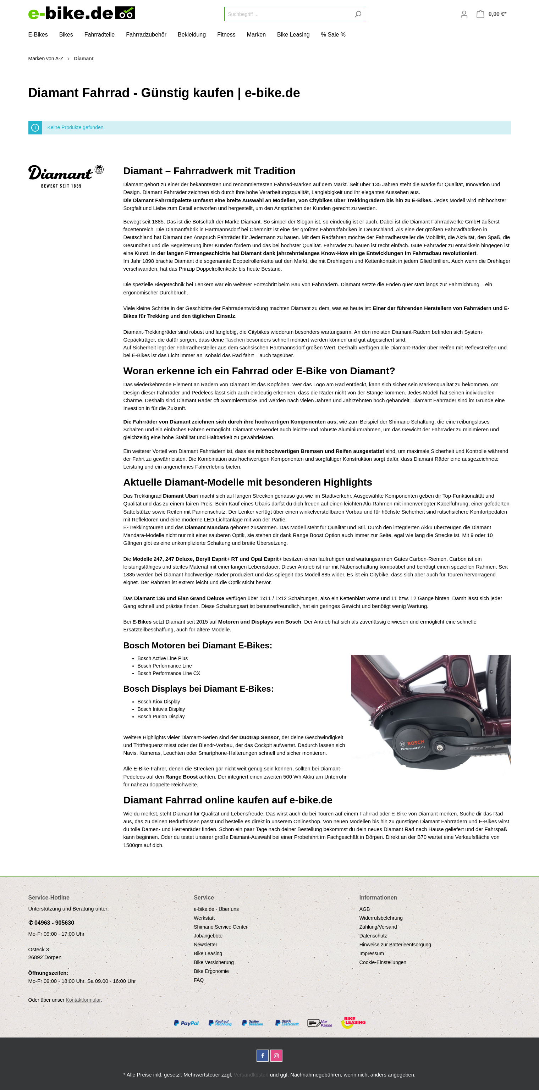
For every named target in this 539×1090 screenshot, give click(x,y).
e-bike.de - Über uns (216, 909)
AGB (364, 909)
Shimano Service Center (221, 927)
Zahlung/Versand (378, 927)
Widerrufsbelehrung (381, 918)
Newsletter (205, 944)
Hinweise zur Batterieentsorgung (395, 944)
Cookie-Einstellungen (382, 962)
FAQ (199, 980)
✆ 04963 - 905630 (51, 923)
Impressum (371, 953)
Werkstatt (204, 918)
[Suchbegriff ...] (287, 14)
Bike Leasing (208, 953)
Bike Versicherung (214, 962)
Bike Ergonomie (211, 971)
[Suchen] (358, 14)
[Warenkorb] (491, 14)
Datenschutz (373, 936)
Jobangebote (208, 936)
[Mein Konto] (464, 14)
